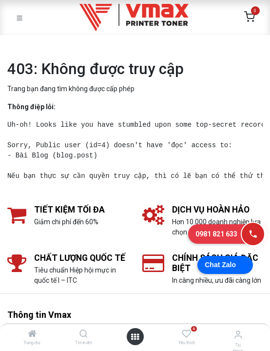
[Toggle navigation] (19, 17)
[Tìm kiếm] (83, 334)
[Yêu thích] (186, 334)
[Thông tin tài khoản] (238, 334)
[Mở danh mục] (135, 337)
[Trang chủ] (32, 334)
